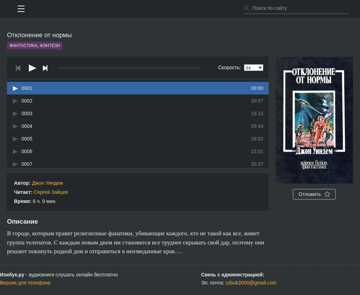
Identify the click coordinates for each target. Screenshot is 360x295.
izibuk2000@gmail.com (251, 283)
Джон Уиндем (47, 183)
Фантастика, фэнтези (34, 45)
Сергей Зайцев (51, 192)
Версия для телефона (25, 283)
